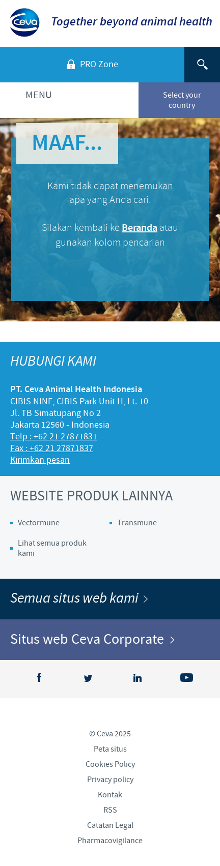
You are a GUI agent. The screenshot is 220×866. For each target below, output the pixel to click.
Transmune (137, 523)
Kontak (110, 795)
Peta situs (110, 749)
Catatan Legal (110, 825)
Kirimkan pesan (40, 460)
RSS (110, 810)
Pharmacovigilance (110, 840)
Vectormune (39, 523)
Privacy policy (110, 779)
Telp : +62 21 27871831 (53, 436)
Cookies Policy (110, 764)
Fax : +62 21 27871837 (51, 448)
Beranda (139, 228)
